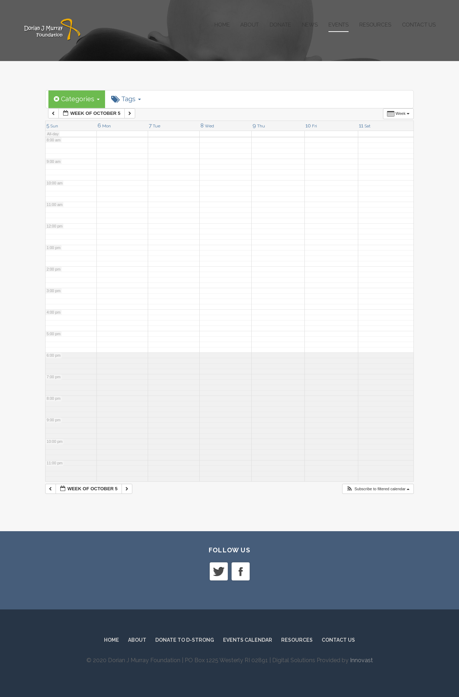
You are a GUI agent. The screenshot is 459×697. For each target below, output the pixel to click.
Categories (77, 99)
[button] (377, 489)
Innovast (361, 660)
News (310, 25)
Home (222, 25)
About (249, 25)
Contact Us (419, 25)
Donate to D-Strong (184, 640)
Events (338, 25)
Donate (280, 25)
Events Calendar (247, 640)
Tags (126, 99)
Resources (375, 25)
